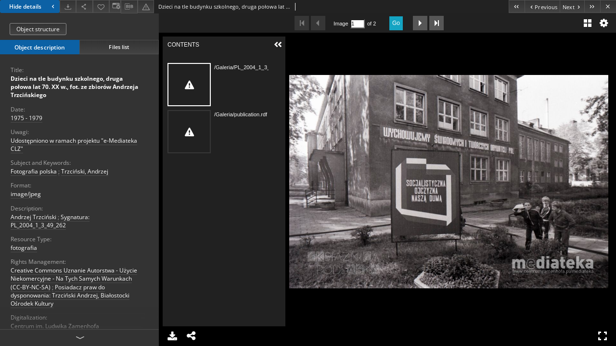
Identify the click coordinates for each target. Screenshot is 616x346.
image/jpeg (26, 194)
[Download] (68, 6)
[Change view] (115, 6)
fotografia (24, 248)
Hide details (33, 6)
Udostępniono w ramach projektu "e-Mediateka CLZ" (74, 144)
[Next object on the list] (572, 6)
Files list (119, 46)
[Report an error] (146, 6)
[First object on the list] (517, 6)
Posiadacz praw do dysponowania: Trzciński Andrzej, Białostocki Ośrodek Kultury (70, 295)
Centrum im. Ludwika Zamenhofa (55, 326)
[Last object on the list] (592, 6)
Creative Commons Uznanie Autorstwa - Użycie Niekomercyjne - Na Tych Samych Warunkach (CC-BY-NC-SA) (74, 278)
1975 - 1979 (26, 118)
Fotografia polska (34, 171)
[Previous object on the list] (542, 6)
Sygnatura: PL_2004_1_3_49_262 (50, 221)
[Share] (84, 6)
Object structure (38, 29)
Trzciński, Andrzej (84, 171)
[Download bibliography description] (129, 6)
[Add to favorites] (101, 6)
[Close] (608, 6)
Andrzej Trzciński (33, 217)
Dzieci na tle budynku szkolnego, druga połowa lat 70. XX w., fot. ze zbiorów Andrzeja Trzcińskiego (74, 86)
